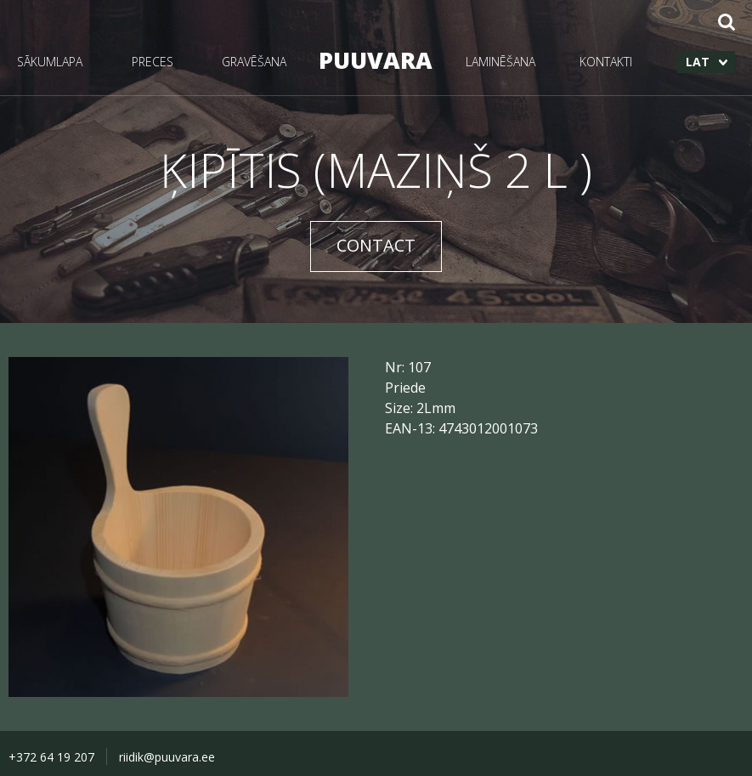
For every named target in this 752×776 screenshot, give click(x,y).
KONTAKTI (606, 62)
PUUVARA (376, 59)
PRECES (152, 62)
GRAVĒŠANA (254, 62)
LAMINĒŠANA (500, 62)
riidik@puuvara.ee (167, 757)
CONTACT (376, 245)
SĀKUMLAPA (49, 62)
